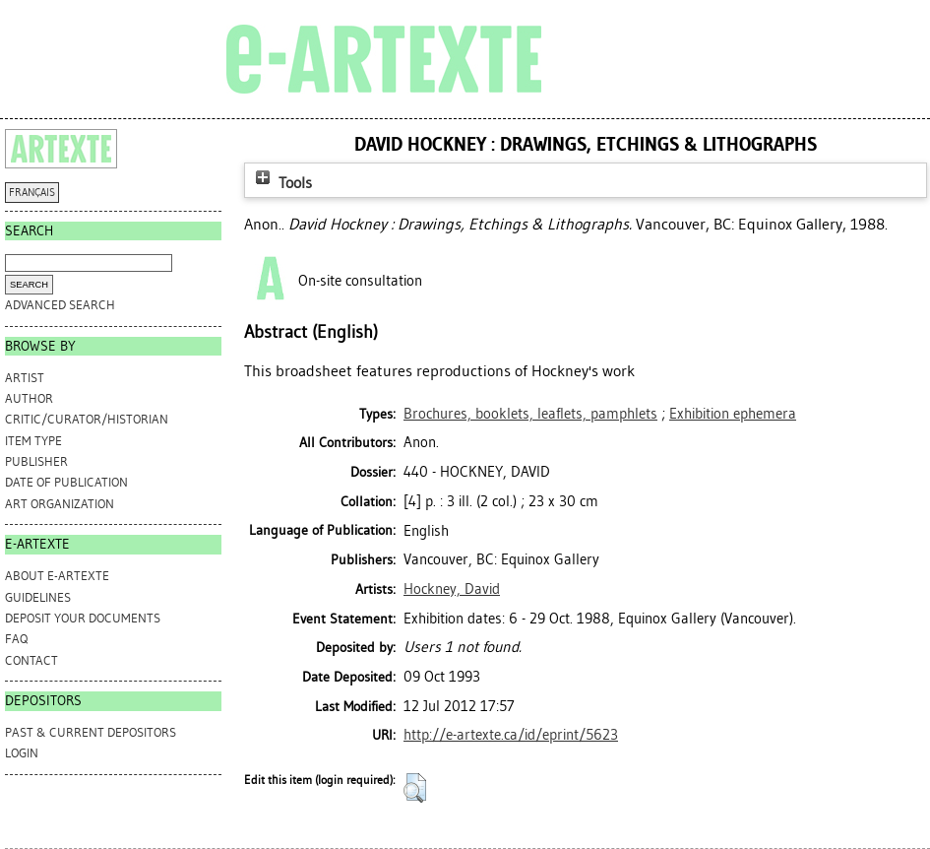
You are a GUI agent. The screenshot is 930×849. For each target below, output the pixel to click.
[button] (415, 788)
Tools (281, 182)
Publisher (36, 461)
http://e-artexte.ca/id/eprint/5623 (510, 735)
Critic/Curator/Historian (86, 419)
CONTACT (31, 660)
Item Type (33, 440)
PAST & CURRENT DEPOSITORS (90, 732)
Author (29, 398)
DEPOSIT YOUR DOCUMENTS (82, 618)
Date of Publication (66, 482)
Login (21, 753)
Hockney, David (451, 589)
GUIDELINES (38, 597)
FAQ (16, 638)
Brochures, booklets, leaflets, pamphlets (530, 414)
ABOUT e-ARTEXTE (57, 575)
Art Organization (59, 503)
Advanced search (60, 304)
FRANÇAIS (32, 192)
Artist (24, 377)
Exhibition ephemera (732, 414)
